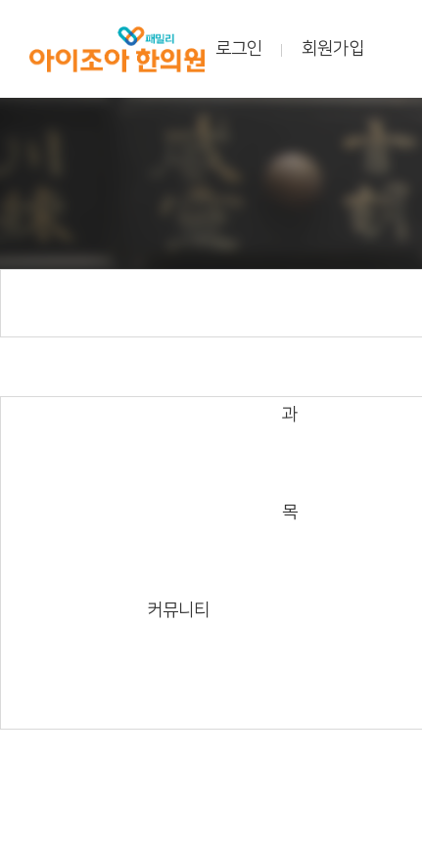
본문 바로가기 (0, 0)
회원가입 (333, 49)
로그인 (238, 49)
